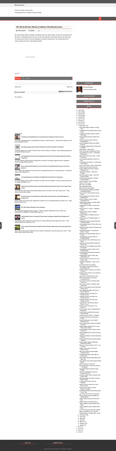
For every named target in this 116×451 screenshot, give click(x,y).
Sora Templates (54, 449)
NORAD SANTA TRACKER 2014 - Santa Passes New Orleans (89, 327)
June (81, 416)
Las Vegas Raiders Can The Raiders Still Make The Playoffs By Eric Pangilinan (42, 177)
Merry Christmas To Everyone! (87, 364)
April (81, 420)
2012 (79, 428)
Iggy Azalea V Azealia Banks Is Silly (88, 276)
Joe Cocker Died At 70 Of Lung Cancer (89, 394)
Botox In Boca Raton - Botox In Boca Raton (90, 165)
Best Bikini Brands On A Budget (87, 265)
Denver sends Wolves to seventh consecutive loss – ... (88, 278)
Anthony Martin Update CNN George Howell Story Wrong (88, 342)
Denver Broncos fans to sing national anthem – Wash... (88, 231)
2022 (79, 110)
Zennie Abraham (89, 87)
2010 (79, 432)
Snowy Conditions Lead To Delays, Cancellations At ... (88, 199)
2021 (79, 112)
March (81, 421)
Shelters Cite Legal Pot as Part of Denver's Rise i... (88, 349)
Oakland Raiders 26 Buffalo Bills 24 (88, 402)
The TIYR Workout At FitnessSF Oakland (89, 410)
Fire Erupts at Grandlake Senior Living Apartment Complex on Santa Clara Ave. (42, 137)
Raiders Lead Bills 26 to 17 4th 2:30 (88, 411)
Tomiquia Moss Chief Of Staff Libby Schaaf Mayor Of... (88, 256)
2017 (79, 119)
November (82, 415)
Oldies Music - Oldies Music (86, 149)
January (82, 425)
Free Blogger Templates (65, 449)
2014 (79, 124)
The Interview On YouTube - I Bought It (89, 315)
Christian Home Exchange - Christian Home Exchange (88, 178)
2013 (79, 427)
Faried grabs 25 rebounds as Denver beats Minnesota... (88, 267)
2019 (79, 115)
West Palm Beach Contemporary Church (89, 151)
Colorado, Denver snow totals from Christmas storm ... (88, 294)
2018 (79, 117)
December (82, 125)
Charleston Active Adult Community (88, 167)
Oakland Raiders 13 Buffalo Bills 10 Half (89, 413)
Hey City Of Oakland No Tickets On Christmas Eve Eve (88, 372)
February (82, 423)
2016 (79, 120)
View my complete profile (89, 89)
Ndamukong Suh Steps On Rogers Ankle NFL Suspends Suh (89, 203)
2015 (79, 122)
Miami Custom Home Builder (86, 188)
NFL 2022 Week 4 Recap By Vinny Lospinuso (33, 207)
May (81, 418)
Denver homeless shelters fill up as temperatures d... (88, 140)
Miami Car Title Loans (85, 183)
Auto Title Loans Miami (85, 184)
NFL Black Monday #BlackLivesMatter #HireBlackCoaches (89, 190)
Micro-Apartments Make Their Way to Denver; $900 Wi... (89, 291)
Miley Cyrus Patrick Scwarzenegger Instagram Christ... (88, 352)
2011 (79, 430)
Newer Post (18, 87)
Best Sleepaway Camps (85, 186)
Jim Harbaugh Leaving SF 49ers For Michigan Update (88, 237)
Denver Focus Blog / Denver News (24, 10)
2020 (79, 113)
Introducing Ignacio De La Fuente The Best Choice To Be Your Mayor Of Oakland (42, 147)
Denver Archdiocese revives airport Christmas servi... (88, 320)
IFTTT (18, 73)
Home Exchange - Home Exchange (88, 181)
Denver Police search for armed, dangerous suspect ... (87, 388)
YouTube (28, 78)
